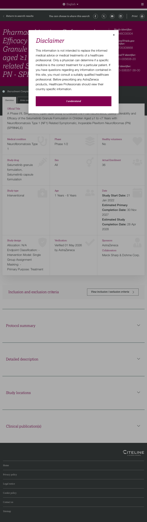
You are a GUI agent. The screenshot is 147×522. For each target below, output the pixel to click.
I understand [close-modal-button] (73, 101)
